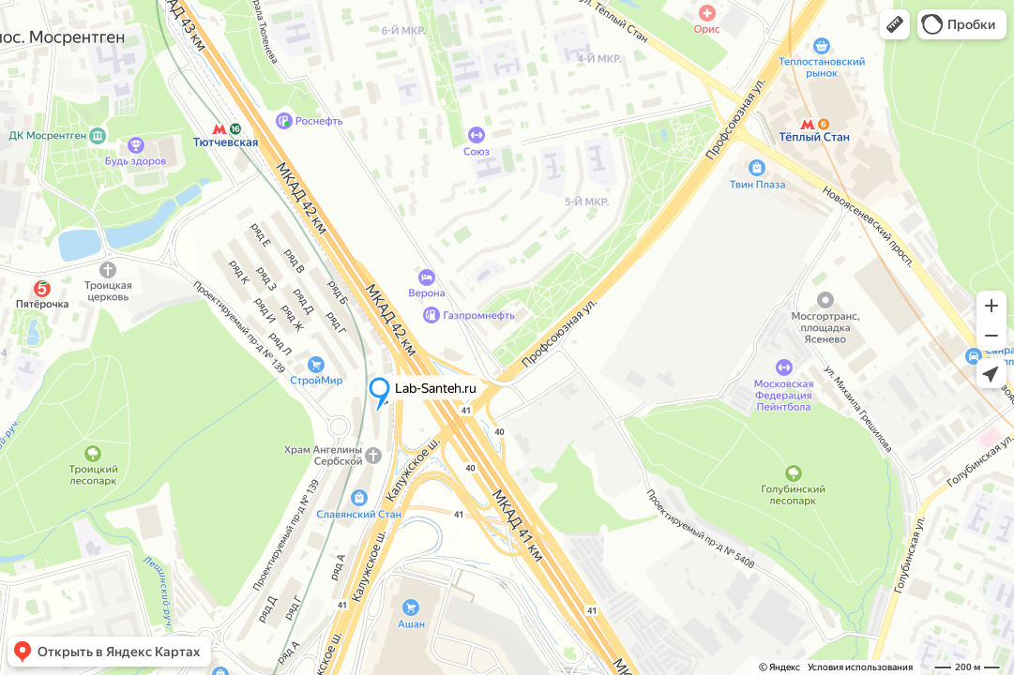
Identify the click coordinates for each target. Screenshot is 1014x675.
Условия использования (860, 667)
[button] (895, 24)
